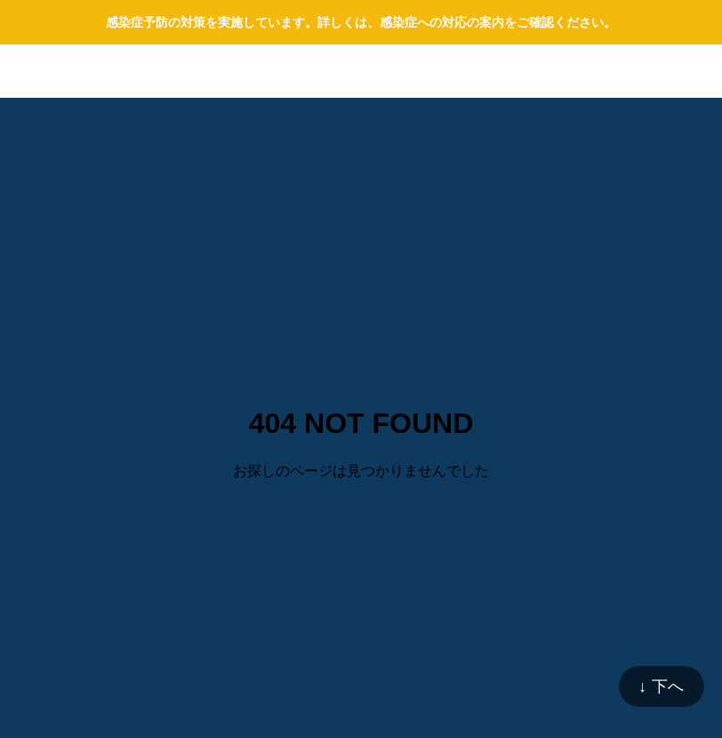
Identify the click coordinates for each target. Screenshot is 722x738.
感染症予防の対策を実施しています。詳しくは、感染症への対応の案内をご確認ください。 (361, 22)
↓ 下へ (661, 686)
